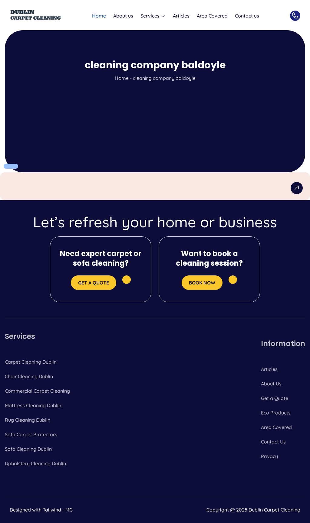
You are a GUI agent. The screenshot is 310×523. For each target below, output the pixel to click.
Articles (181, 16)
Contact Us (273, 442)
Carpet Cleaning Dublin (31, 362)
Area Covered (212, 16)
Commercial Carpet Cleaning (37, 391)
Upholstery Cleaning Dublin (35, 463)
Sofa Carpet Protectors (31, 434)
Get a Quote (274, 398)
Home (99, 16)
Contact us (247, 16)
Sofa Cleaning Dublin (28, 449)
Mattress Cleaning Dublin (33, 405)
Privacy (269, 456)
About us (123, 16)
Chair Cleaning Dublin (29, 376)
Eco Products (276, 413)
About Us (271, 384)
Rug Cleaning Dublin (27, 420)
